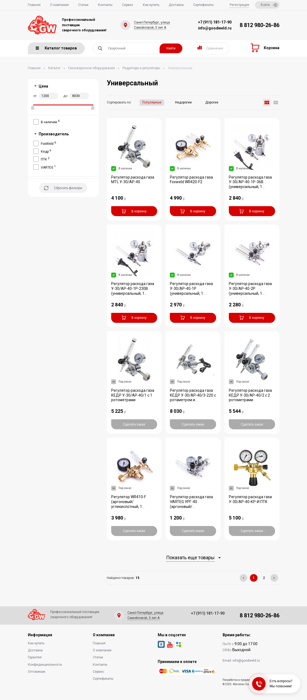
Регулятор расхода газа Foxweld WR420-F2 (191, 179)
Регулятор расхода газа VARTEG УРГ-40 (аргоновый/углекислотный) (191, 504)
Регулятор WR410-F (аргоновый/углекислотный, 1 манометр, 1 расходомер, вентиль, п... (134, 506)
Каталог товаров (56, 48)
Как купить (151, 5)
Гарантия (35, 657)
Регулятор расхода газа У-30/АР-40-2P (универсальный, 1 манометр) (250, 291)
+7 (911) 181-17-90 (215, 22)
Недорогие (183, 102)
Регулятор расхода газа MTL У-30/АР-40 (132, 179)
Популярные (151, 102)
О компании (59, 5)
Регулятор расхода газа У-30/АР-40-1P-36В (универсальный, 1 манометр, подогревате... (251, 184)
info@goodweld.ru (215, 28)
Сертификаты (203, 5)
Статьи (83, 5)
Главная (34, 5)
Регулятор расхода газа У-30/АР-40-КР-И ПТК (250, 499)
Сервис (127, 5)
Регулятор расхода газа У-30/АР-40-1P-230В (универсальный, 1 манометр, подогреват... (132, 291)
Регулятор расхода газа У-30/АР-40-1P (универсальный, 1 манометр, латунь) (191, 291)
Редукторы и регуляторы (141, 68)
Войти (269, 5)
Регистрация (239, 5)
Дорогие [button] (211, 102)
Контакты (105, 5)
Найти (171, 48)
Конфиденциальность (45, 664)
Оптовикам (36, 672)
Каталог (54, 68)
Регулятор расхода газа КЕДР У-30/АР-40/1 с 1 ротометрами (132, 395)
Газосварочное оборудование (91, 68)
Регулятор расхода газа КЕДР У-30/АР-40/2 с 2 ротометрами (250, 395)
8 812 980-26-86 (259, 25)
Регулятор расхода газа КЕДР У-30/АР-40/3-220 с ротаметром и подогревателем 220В (193, 397)
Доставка (176, 5)
